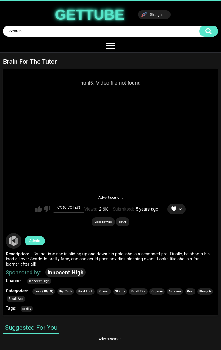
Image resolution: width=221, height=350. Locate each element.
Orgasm (157, 291)
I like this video (38, 209)
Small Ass (15, 299)
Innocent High (65, 272)
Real (190, 291)
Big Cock (65, 291)
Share (122, 222)
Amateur (175, 291)
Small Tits (138, 291)
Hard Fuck (85, 291)
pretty (26, 308)
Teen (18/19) (44, 291)
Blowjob (205, 291)
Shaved (104, 291)
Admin (34, 241)
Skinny (120, 291)
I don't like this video (47, 209)
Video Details (103, 222)
